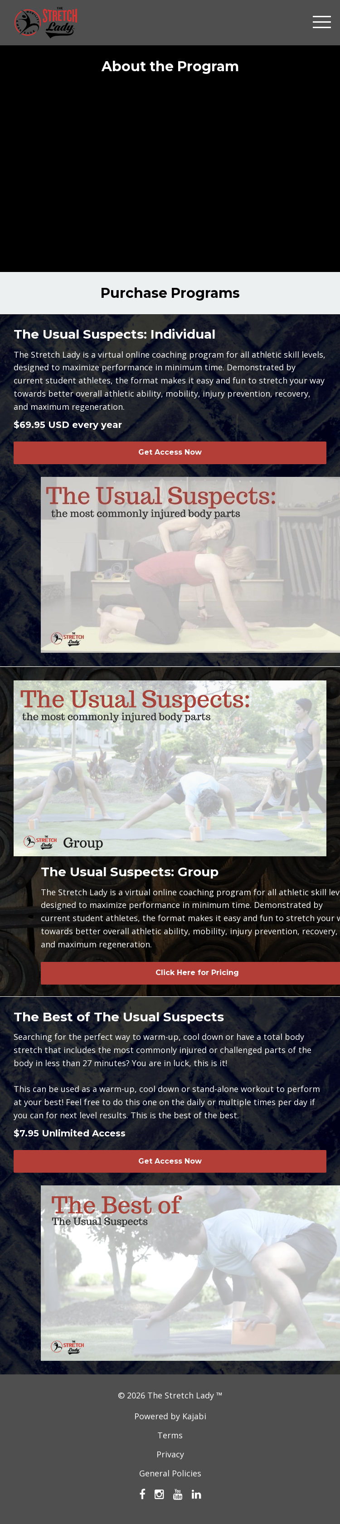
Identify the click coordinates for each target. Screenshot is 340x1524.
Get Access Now (170, 452)
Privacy (170, 1454)
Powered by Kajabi (170, 1416)
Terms (170, 1435)
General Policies (170, 1473)
